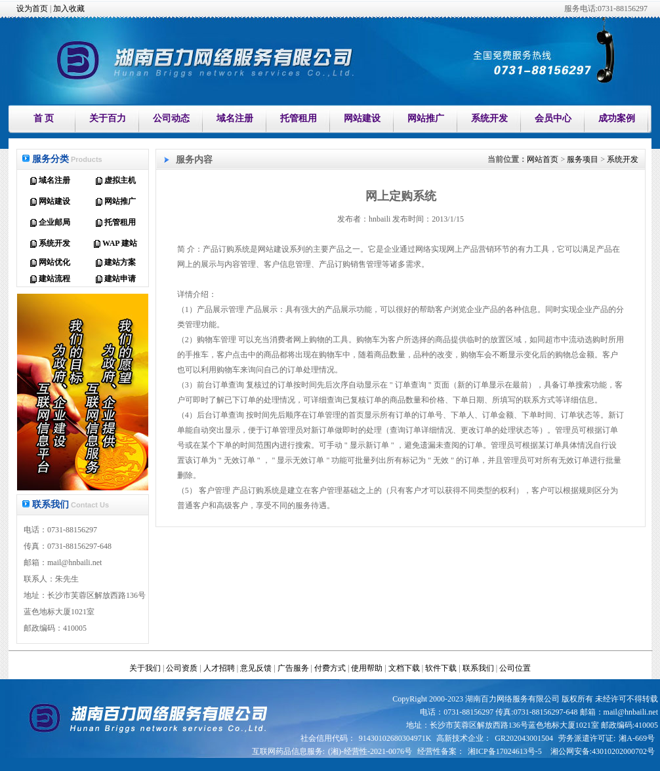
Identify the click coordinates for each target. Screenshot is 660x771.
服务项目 (582, 159)
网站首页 (542, 159)
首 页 (43, 118)
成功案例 (616, 118)
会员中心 (553, 118)
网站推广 (425, 118)
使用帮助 (366, 668)
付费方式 (330, 668)
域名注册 (235, 118)
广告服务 (293, 668)
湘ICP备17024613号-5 (505, 751)
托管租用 (298, 118)
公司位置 (515, 668)
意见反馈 (256, 668)
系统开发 (489, 118)
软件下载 (441, 668)
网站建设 (362, 118)
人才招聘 (219, 668)
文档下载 (404, 668)
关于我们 (145, 668)
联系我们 (478, 668)
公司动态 (171, 118)
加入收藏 (69, 8)
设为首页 (32, 8)
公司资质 (181, 668)
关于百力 (107, 118)
